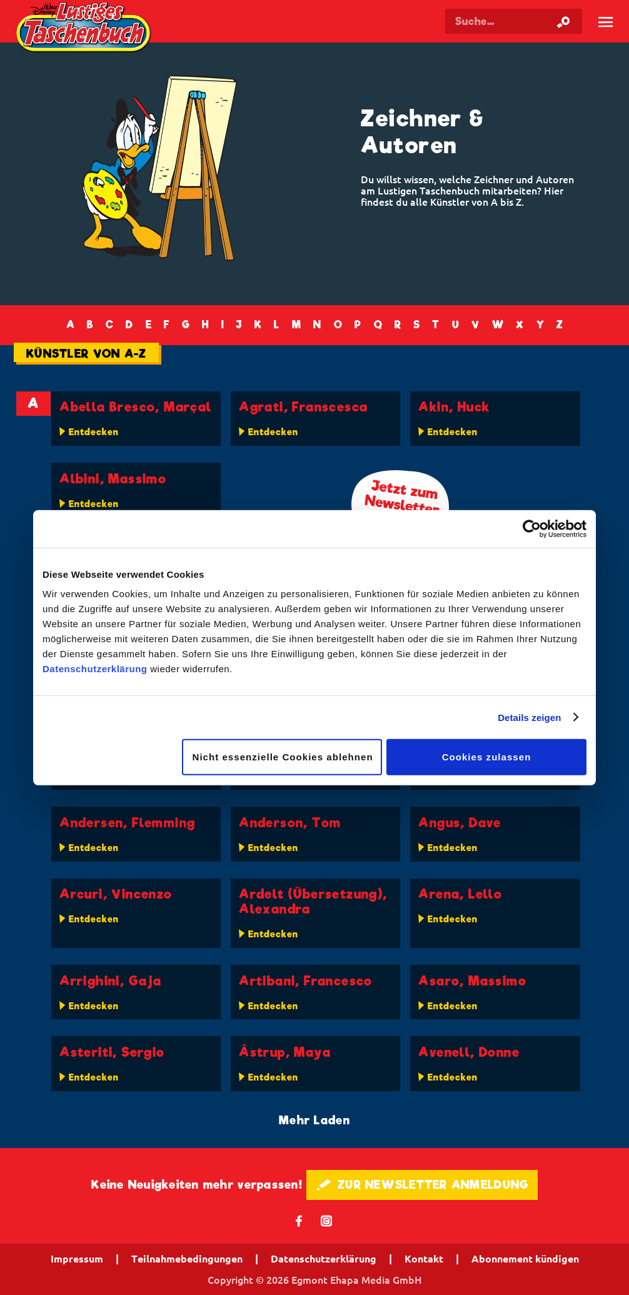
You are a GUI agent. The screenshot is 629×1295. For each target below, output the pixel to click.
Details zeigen (529, 717)
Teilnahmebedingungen (187, 1258)
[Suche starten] (563, 21)
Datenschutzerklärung (95, 668)
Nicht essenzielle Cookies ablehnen (283, 757)
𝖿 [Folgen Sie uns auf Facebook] (299, 1220)
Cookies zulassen (486, 757)
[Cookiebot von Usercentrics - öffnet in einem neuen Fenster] (531, 528)
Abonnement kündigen (525, 1258)
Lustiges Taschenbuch (84, 28)
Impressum (77, 1258)
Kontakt (424, 1258)
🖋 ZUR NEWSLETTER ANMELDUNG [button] (422, 1184)
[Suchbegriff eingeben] (513, 21)
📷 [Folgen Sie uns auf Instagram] (327, 1220)
